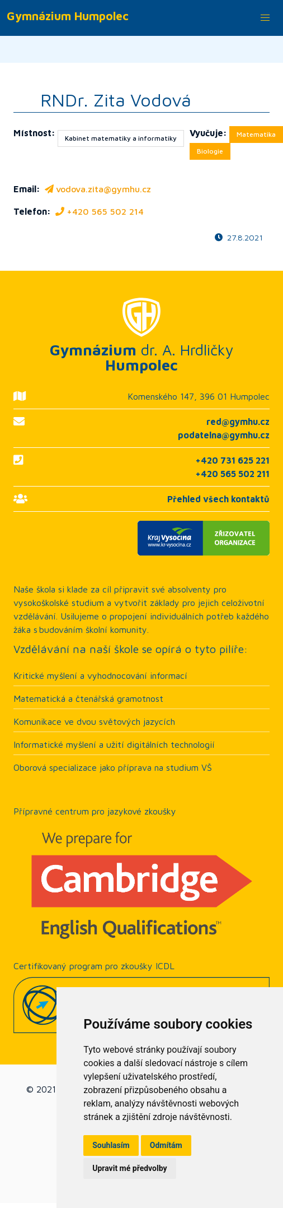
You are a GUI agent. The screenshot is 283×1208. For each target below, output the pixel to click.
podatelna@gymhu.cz (224, 435)
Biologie (210, 151)
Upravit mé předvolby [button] (129, 1168)
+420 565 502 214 (98, 211)
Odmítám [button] (166, 1145)
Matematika (256, 134)
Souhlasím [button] (111, 1145)
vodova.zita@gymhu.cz (97, 189)
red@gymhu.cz (238, 421)
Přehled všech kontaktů (218, 499)
